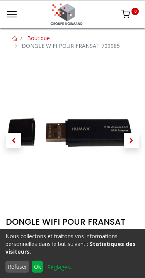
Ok (37, 266)
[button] (13, 140)
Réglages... (60, 267)
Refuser (17, 266)
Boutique (38, 38)
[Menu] (11, 14)
